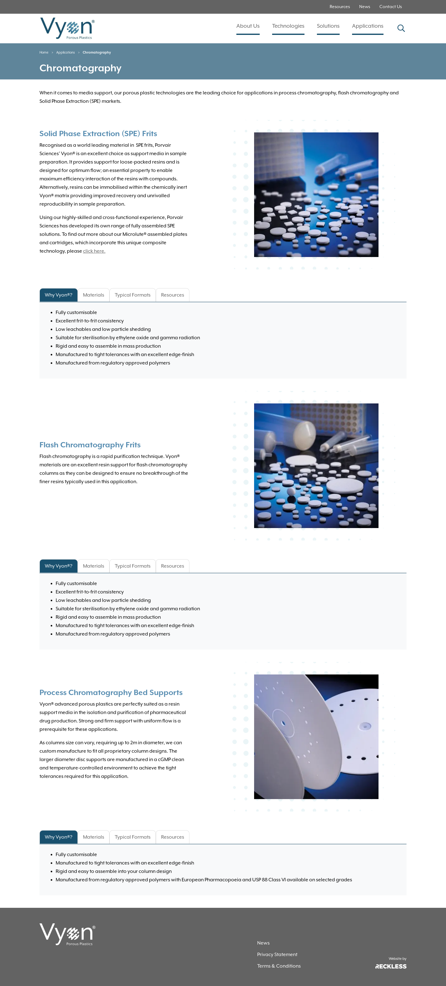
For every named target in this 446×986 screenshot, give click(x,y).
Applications (367, 26)
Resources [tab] (172, 295)
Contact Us (390, 6)
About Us (248, 26)
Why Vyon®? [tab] (58, 295)
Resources (340, 6)
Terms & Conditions (279, 966)
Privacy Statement (277, 955)
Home (44, 53)
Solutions (328, 26)
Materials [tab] (93, 295)
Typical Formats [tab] (133, 295)
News (364, 6)
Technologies (288, 26)
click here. (94, 251)
